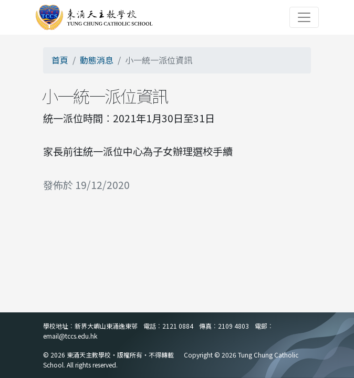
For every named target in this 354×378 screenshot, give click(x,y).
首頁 (59, 60)
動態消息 (96, 60)
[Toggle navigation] (304, 17)
